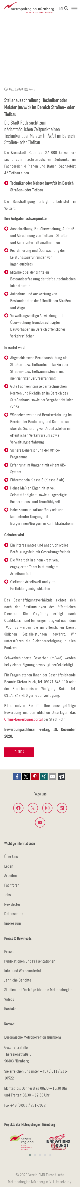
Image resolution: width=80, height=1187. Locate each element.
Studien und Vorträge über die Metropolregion (38, 989)
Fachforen (11, 885)
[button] (17, 776)
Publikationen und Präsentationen (29, 961)
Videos (9, 999)
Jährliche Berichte (17, 979)
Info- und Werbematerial (22, 970)
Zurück (19, 752)
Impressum (12, 923)
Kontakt (10, 1008)
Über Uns (11, 856)
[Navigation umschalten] (74, 8)
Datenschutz (13, 913)
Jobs (7, 894)
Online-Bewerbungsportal (23, 719)
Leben (8, 866)
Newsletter (12, 904)
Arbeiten (10, 875)
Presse (9, 951)
